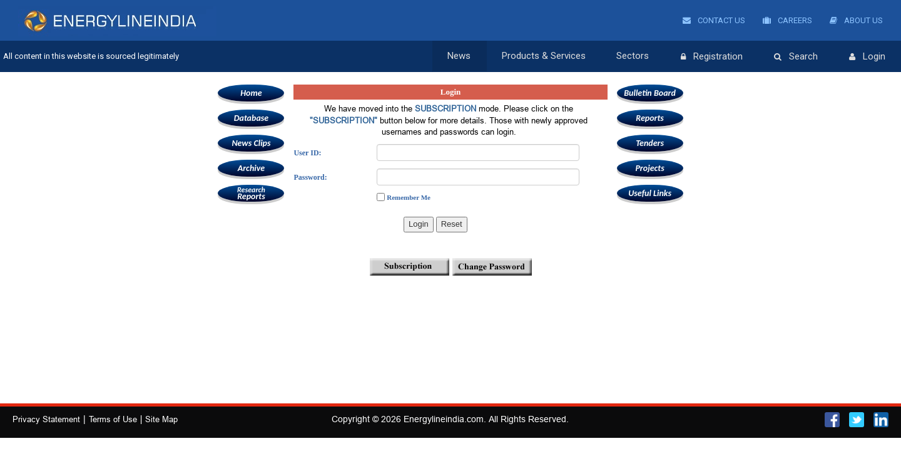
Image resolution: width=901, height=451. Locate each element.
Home (251, 93)
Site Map (161, 419)
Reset (451, 224)
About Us (856, 20)
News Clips (251, 143)
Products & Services (544, 56)
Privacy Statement (46, 419)
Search (796, 57)
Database (251, 118)
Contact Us (714, 20)
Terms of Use (113, 419)
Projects (649, 168)
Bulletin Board (650, 93)
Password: (310, 177)
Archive (251, 168)
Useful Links (649, 193)
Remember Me (408, 197)
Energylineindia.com (444, 419)
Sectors (633, 56)
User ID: (307, 152)
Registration (712, 57)
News (459, 56)
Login (867, 57)
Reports (251, 193)
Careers (787, 20)
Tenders (650, 143)
